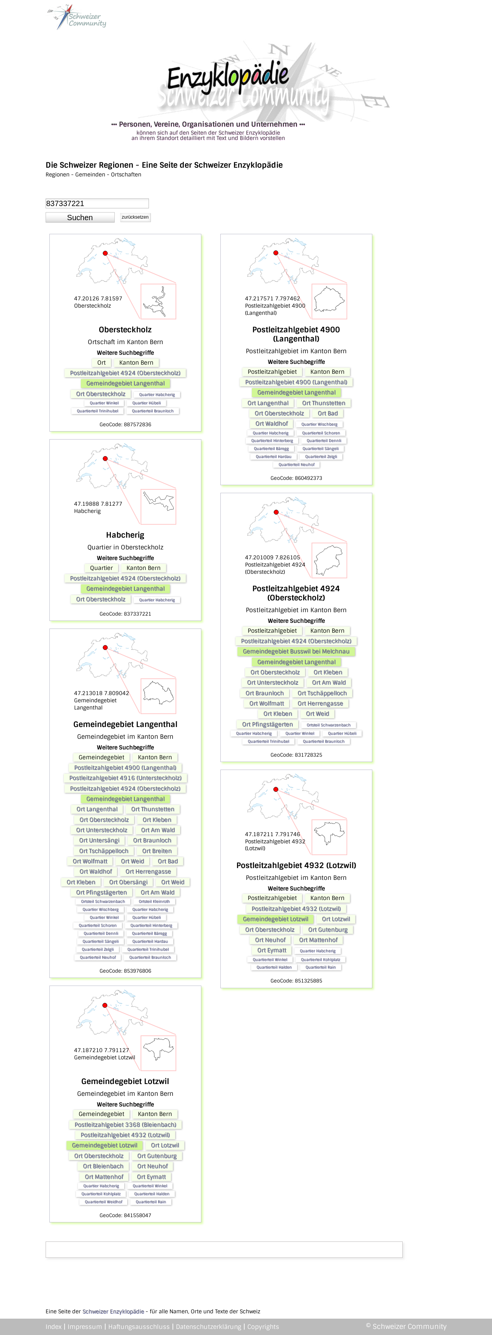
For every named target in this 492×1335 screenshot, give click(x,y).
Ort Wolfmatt (90, 861)
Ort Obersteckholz (100, 394)
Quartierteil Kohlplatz (100, 1193)
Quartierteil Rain (151, 1201)
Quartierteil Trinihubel (97, 410)
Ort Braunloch (152, 840)
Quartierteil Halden (151, 1193)
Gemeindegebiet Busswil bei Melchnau (296, 651)
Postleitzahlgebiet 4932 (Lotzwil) (125, 1135)
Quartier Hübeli (146, 402)
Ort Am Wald (158, 830)
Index (54, 1327)
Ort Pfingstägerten (101, 892)
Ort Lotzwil (165, 1145)
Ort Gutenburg (157, 1156)
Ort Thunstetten (152, 809)
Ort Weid (132, 861)
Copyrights (263, 1327)
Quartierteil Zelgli (98, 949)
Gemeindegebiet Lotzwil (104, 1145)
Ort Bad (168, 861)
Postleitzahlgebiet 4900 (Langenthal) (125, 767)
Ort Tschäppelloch (103, 851)
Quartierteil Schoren (98, 925)
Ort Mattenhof (104, 1177)
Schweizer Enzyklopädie (113, 1311)
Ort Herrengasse (148, 871)
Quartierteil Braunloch (153, 410)
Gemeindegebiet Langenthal (125, 383)
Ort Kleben (156, 820)
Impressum (85, 1327)
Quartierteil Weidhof (103, 1201)
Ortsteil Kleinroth (154, 901)
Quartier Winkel (104, 402)
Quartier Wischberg (100, 909)
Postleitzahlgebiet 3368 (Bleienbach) (125, 1125)
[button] (80, 217)
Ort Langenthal (96, 809)
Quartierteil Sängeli (100, 941)
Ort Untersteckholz (101, 830)
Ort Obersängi (128, 882)
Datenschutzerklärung (208, 1327)
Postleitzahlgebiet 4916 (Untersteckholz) (125, 778)
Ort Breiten (157, 851)
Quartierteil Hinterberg (151, 925)
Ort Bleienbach (103, 1166)
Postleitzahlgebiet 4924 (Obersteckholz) (125, 373)
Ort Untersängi (99, 840)
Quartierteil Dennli (101, 933)
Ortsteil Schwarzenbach (103, 901)
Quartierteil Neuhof (97, 957)
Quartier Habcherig (157, 394)
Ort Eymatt (151, 1177)
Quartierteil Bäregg (149, 933)
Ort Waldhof (95, 871)
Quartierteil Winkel (150, 1185)
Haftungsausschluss (139, 1327)
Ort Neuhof (152, 1166)
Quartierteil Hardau (150, 941)
